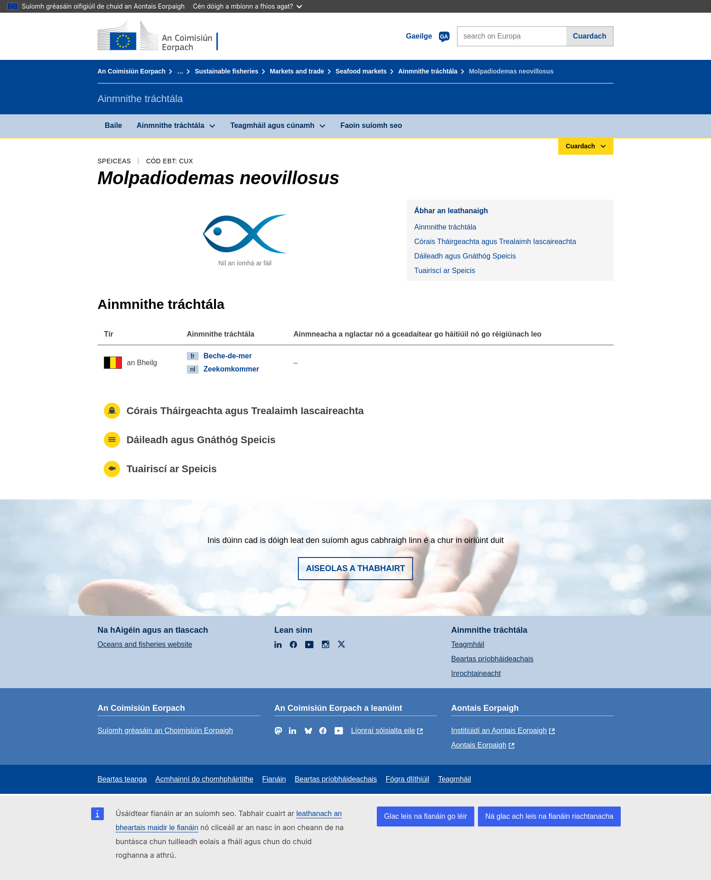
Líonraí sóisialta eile (383, 730)
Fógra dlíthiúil (407, 779)
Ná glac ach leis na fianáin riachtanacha (549, 816)
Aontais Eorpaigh (478, 745)
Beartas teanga (122, 779)
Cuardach (589, 36)
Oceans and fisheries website (144, 644)
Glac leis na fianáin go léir (425, 816)
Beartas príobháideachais (492, 659)
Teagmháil (467, 644)
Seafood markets (361, 71)
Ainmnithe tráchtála (428, 71)
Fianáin (274, 779)
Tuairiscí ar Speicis (444, 270)
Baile (113, 125)
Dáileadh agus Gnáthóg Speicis (465, 256)
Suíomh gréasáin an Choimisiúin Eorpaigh (165, 730)
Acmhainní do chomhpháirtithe (204, 779)
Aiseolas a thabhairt (355, 568)
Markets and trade (297, 71)
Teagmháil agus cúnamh (272, 125)
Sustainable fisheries (226, 71)
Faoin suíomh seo (371, 125)
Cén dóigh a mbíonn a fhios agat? (247, 6)
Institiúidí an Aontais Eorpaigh (499, 730)
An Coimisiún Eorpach (131, 71)
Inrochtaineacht (476, 673)
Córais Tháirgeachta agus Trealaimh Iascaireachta (495, 241)
